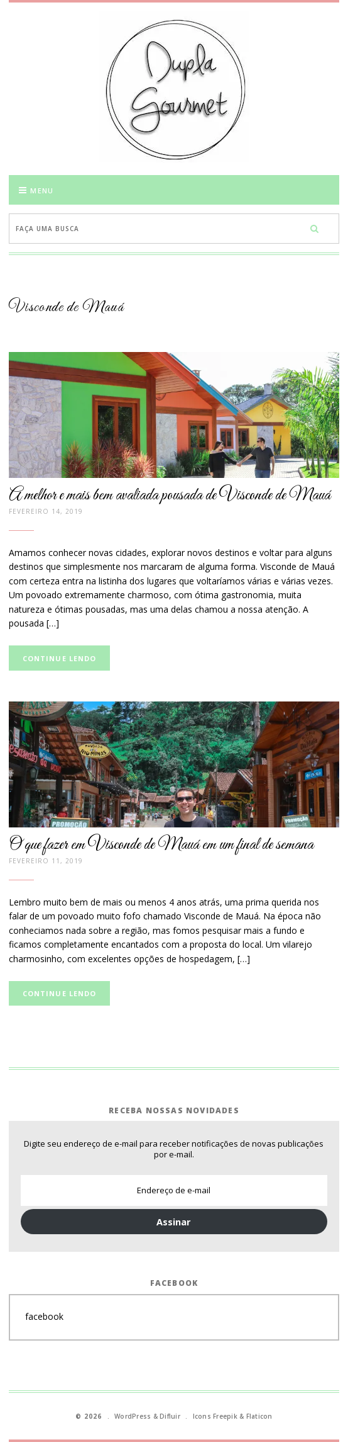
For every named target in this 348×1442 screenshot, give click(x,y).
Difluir (170, 1416)
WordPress (132, 1416)
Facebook (174, 1283)
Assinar (173, 1221)
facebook (44, 1316)
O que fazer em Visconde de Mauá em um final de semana (161, 845)
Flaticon (259, 1416)
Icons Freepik (215, 1416)
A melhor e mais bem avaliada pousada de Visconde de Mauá (169, 495)
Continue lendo (59, 658)
